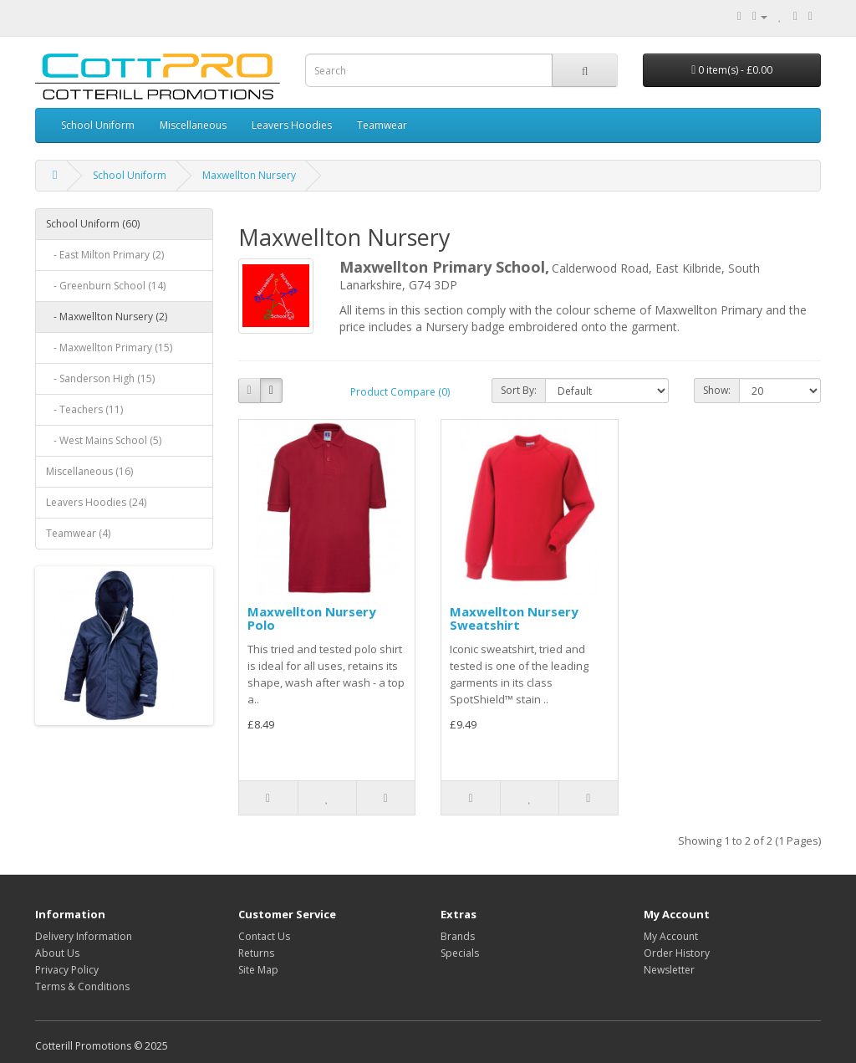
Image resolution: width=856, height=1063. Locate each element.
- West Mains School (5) (103, 440)
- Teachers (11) (84, 409)
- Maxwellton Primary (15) (109, 347)
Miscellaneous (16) (89, 471)
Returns (256, 953)
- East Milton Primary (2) (105, 255)
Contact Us (264, 936)
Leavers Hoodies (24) (96, 502)
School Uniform (98, 125)
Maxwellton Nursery (249, 175)
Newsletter (669, 970)
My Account (671, 936)
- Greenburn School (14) (106, 286)
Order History (677, 953)
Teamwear (382, 125)
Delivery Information (83, 936)
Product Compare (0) (400, 392)
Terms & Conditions (82, 986)
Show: (717, 390)
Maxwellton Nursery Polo (311, 618)
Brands (458, 936)
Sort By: (519, 390)
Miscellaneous (193, 125)
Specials (460, 953)
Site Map (258, 970)
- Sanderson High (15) (100, 378)
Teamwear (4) (78, 533)
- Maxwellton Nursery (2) (106, 316)
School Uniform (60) (93, 224)
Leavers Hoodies (292, 125)
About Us (57, 953)
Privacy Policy (67, 970)
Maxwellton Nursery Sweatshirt (514, 618)
